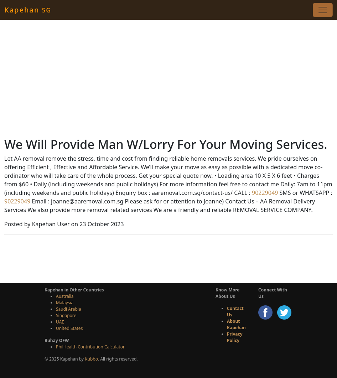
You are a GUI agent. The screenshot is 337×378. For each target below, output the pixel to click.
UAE (60, 322)
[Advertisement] (168, 78)
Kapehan (27, 10)
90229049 (264, 193)
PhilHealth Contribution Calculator (90, 347)
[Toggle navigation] (323, 10)
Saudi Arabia (68, 309)
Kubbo (91, 359)
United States (69, 328)
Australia (65, 296)
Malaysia (64, 303)
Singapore (66, 315)
